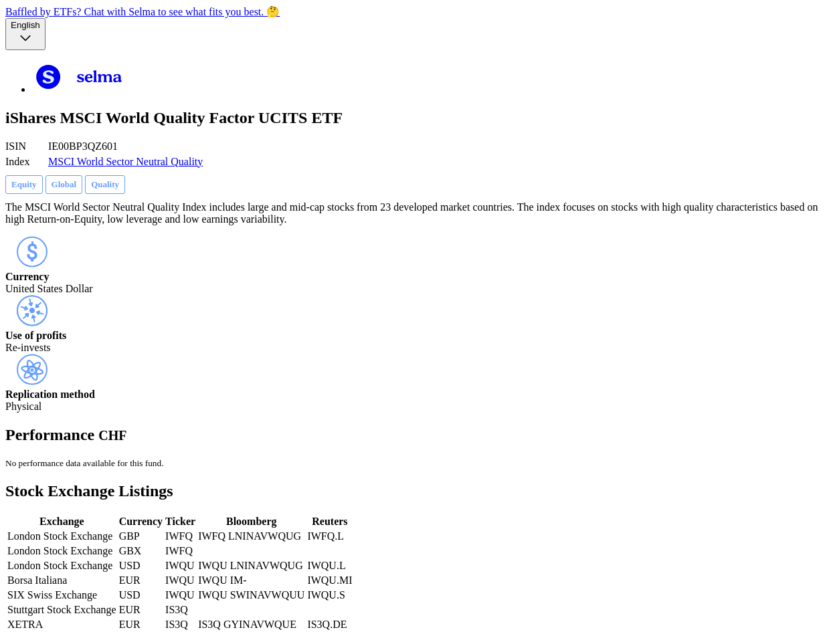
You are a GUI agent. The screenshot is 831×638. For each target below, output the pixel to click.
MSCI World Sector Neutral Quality (125, 161)
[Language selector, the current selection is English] (25, 34)
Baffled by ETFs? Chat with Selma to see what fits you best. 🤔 (142, 11)
